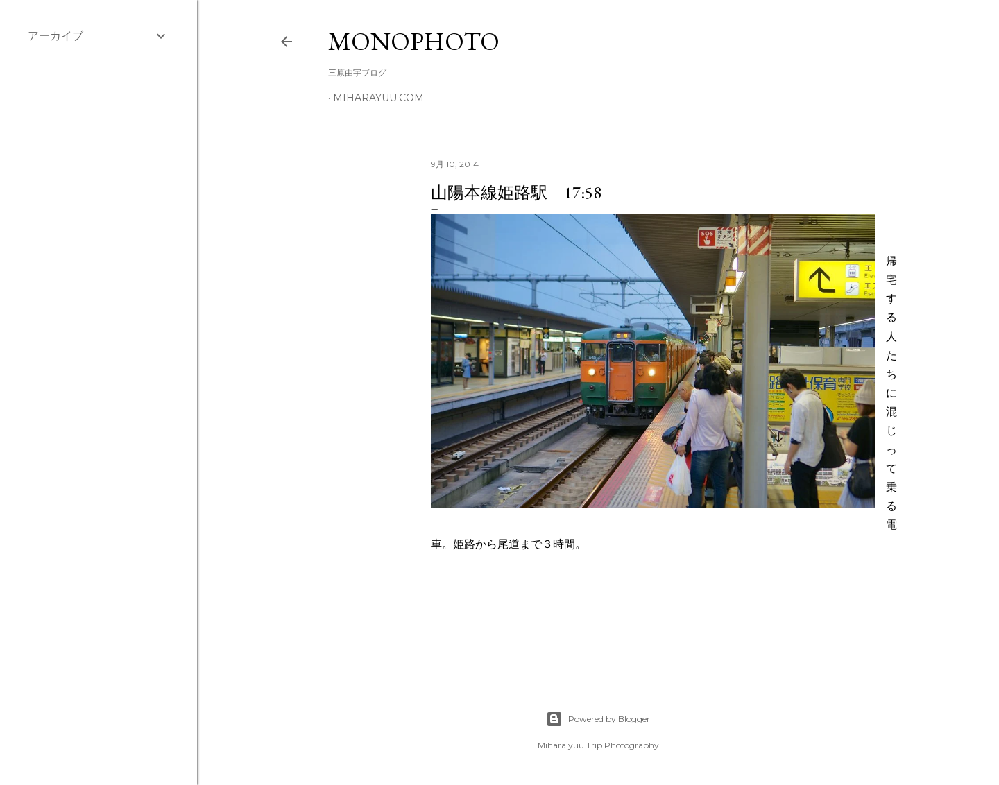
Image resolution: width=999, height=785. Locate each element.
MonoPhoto (414, 41)
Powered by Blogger (598, 719)
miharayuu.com (378, 98)
